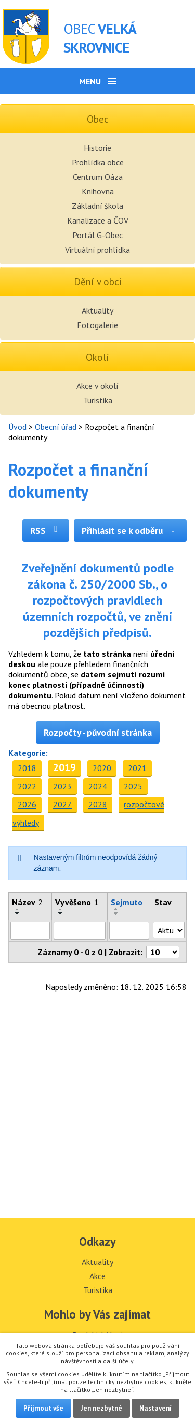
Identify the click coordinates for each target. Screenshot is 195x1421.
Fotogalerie (97, 325)
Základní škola (97, 206)
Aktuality (97, 310)
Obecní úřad (55, 427)
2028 (97, 804)
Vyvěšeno (76, 902)
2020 (102, 768)
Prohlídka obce (98, 162)
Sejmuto (126, 902)
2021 (137, 768)
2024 (97, 786)
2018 (27, 768)
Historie (97, 147)
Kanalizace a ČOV (97, 220)
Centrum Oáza (98, 177)
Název (27, 902)
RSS (46, 531)
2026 (27, 804)
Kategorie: (28, 753)
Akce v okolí (97, 386)
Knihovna (98, 191)
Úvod (17, 427)
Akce (97, 1276)
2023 (62, 786)
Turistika (97, 400)
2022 (27, 786)
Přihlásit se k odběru (130, 531)
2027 (62, 804)
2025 (133, 786)
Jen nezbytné (101, 1408)
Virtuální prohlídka (97, 249)
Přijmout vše (43, 1408)
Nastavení (155, 1408)
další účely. (119, 1361)
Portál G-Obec (97, 235)
